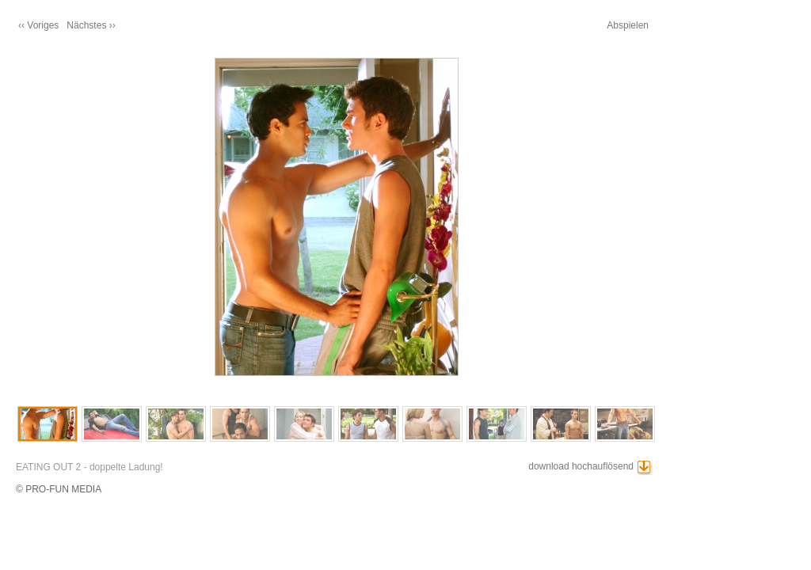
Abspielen (628, 25)
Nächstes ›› (91, 25)
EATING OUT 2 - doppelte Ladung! (89, 467)
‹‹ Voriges (38, 25)
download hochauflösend (581, 466)
